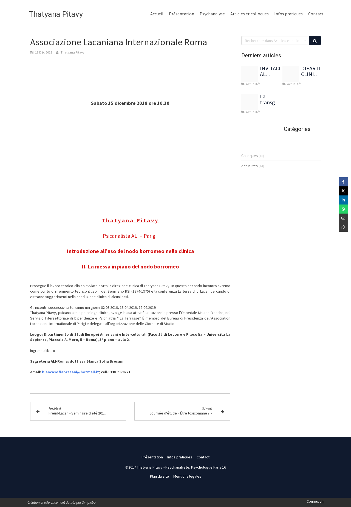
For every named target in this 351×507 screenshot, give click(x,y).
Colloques (249, 155)
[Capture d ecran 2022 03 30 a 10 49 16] (249, 102)
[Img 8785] (249, 74)
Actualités (249, 165)
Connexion (315, 501)
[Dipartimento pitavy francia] (290, 74)
